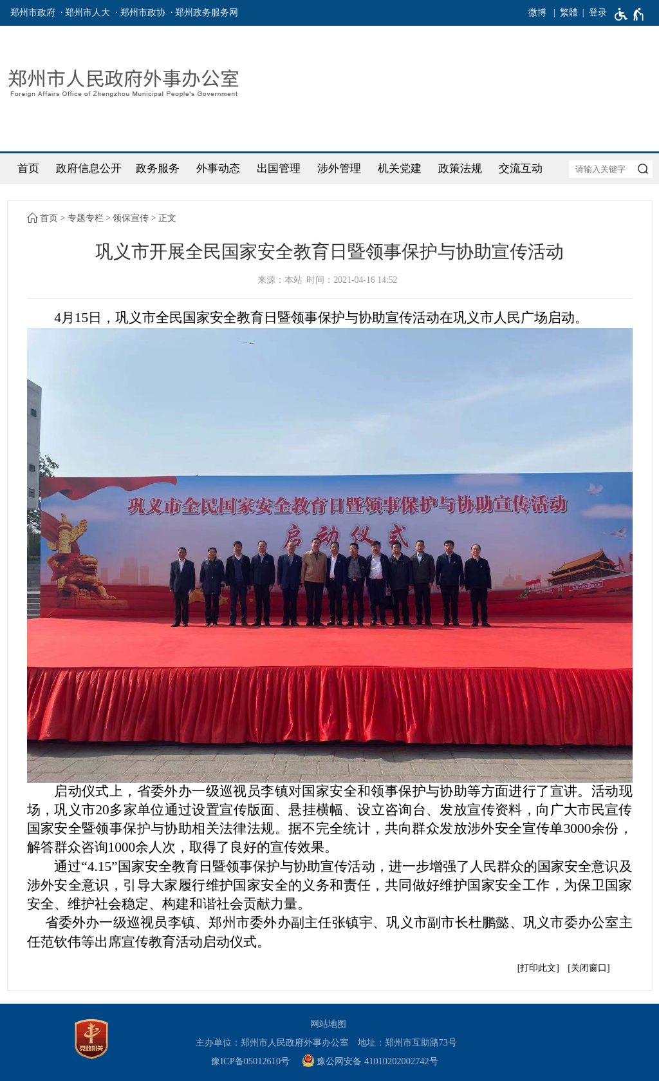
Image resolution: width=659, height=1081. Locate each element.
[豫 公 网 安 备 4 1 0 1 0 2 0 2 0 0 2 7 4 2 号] (375, 1061)
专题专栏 (86, 218)
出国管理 (279, 168)
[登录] (592, 13)
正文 (167, 218)
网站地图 (328, 1024)
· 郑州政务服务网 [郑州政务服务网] (204, 12)
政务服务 (158, 168)
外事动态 (218, 168)
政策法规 (460, 168)
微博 (537, 12)
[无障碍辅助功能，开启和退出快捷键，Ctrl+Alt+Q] (629, 14)
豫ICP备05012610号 (250, 1061)
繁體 (569, 12)
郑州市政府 (32, 12)
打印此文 (538, 968)
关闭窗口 (589, 968)
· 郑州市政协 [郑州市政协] (140, 12)
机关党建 (400, 168)
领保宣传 (131, 218)
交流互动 (521, 168)
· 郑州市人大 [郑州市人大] (85, 12)
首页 (28, 168)
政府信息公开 (89, 168)
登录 (598, 12)
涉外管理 (339, 168)
